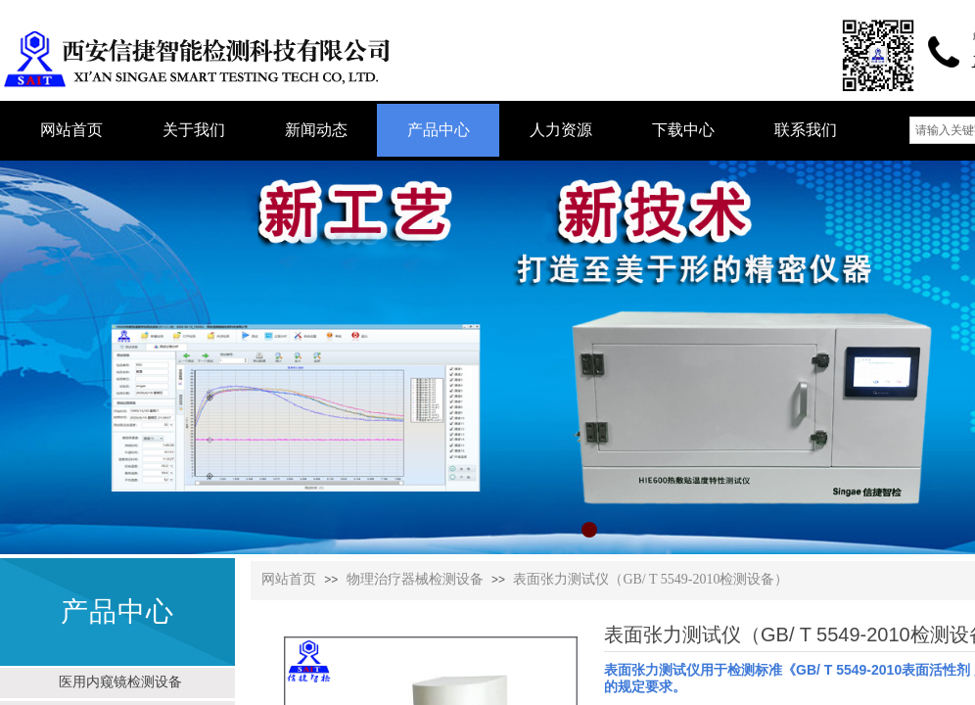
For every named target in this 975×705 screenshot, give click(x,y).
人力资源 (561, 129)
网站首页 (288, 579)
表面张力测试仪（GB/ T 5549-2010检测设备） (650, 579)
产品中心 (438, 129)
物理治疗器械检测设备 (415, 579)
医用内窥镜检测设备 (120, 681)
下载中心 (683, 129)
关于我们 (193, 129)
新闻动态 (316, 129)
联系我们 (805, 129)
